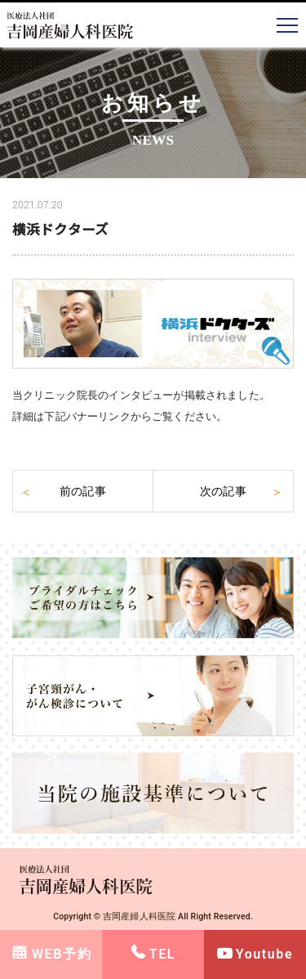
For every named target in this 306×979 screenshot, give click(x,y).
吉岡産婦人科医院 (139, 916)
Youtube (264, 954)
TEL (162, 954)
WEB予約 (61, 954)
